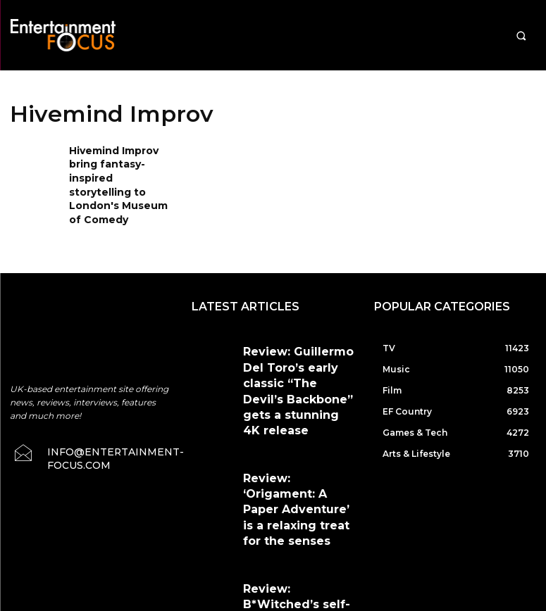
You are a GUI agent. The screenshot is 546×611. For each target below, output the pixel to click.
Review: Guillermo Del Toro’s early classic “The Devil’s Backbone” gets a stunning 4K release (298, 340)
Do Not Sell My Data (276, 603)
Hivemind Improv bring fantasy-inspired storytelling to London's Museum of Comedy (119, 173)
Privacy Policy (394, 538)
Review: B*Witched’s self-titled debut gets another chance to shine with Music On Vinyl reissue (295, 472)
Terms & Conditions (308, 538)
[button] (521, 35)
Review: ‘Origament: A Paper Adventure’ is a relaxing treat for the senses (298, 406)
